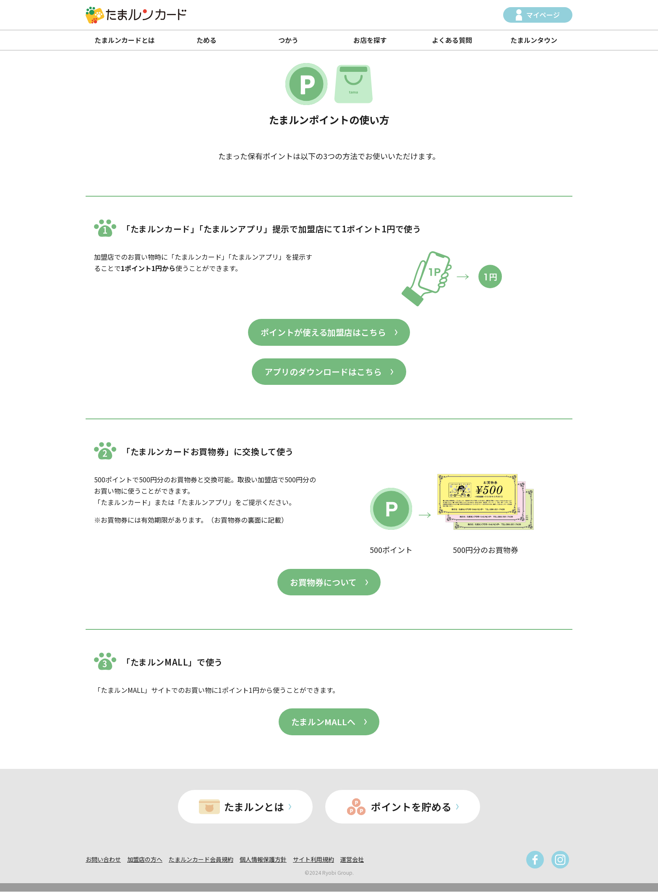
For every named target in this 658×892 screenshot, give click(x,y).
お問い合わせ (103, 859)
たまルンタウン (533, 40)
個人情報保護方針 (263, 859)
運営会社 (352, 859)
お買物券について (323, 582)
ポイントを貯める (411, 807)
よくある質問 (452, 40)
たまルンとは (254, 807)
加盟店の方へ (144, 859)
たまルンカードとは (124, 40)
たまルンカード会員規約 (201, 859)
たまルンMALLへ (323, 722)
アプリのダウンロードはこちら (323, 372)
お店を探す (370, 40)
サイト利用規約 (313, 859)
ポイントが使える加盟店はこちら (323, 332)
